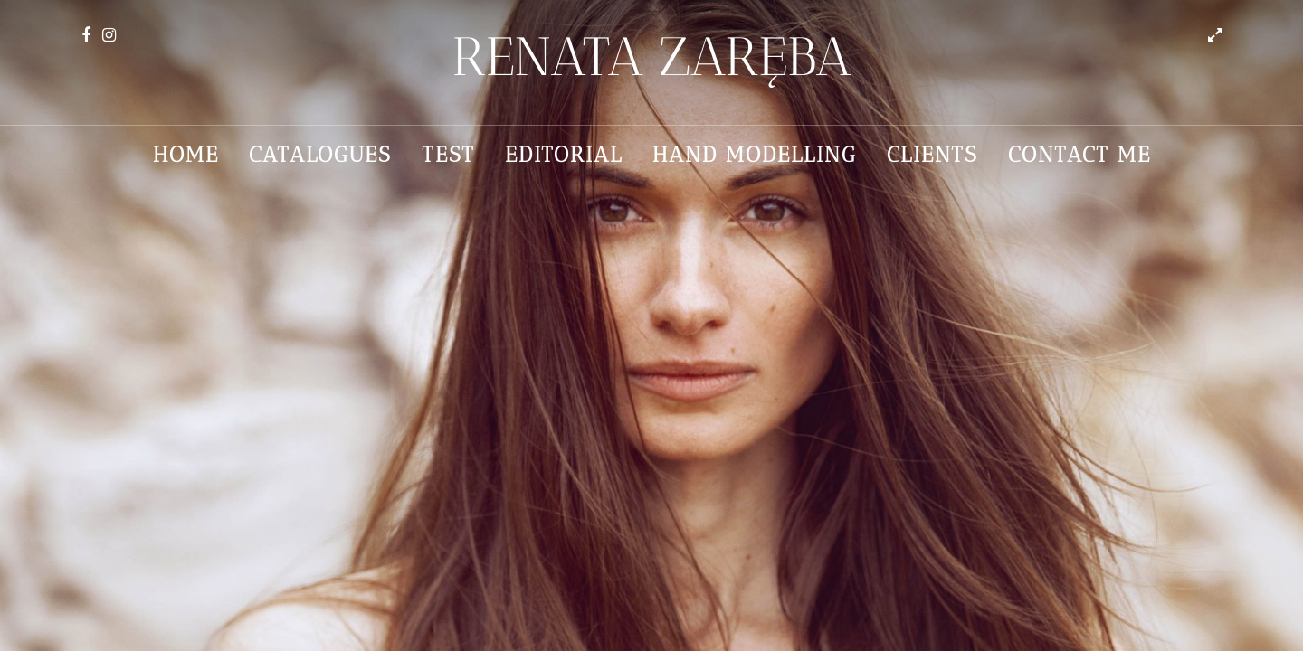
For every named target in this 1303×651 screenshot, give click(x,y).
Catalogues (320, 154)
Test (448, 154)
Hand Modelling (754, 154)
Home (186, 154)
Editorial (564, 154)
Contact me (1079, 154)
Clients (932, 154)
